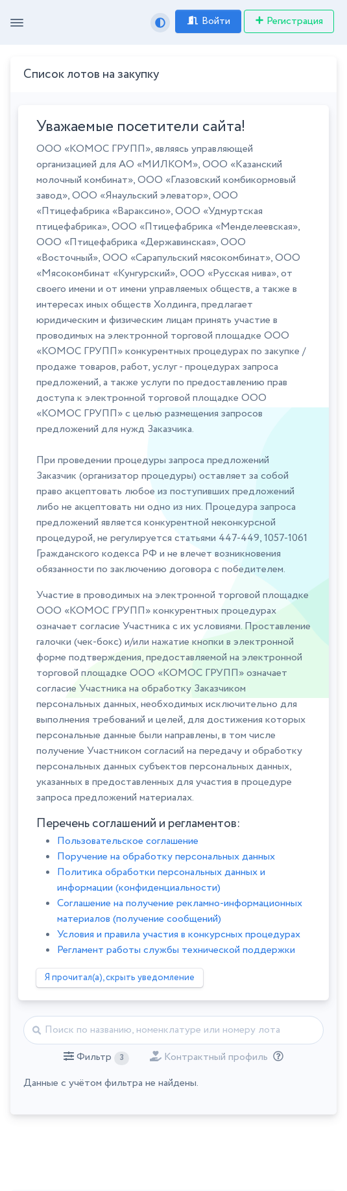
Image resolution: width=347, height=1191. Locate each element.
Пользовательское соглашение (127, 841)
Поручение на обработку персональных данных (166, 856)
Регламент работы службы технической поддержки (176, 950)
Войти (208, 21)
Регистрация (289, 21)
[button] (96, 1057)
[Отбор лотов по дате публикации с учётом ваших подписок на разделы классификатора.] (275, 1057)
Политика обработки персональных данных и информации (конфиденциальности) (161, 880)
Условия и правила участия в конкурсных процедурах (178, 934)
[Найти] (173, 1030)
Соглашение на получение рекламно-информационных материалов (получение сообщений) (179, 911)
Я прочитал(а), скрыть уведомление (120, 977)
